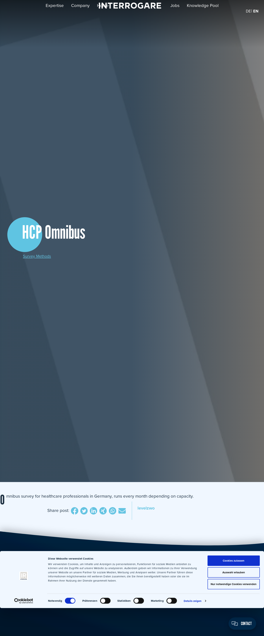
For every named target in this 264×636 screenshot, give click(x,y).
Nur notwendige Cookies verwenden (233, 612)
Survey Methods (38, 256)
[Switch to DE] (247, 16)
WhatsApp (112, 511)
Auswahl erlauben (233, 600)
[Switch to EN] (255, 16)
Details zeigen (192, 629)
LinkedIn (92, 511)
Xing (102, 511)
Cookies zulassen (233, 588)
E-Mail (122, 511)
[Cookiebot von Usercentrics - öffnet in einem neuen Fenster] (24, 629)
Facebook (72, 511)
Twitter (82, 511)
